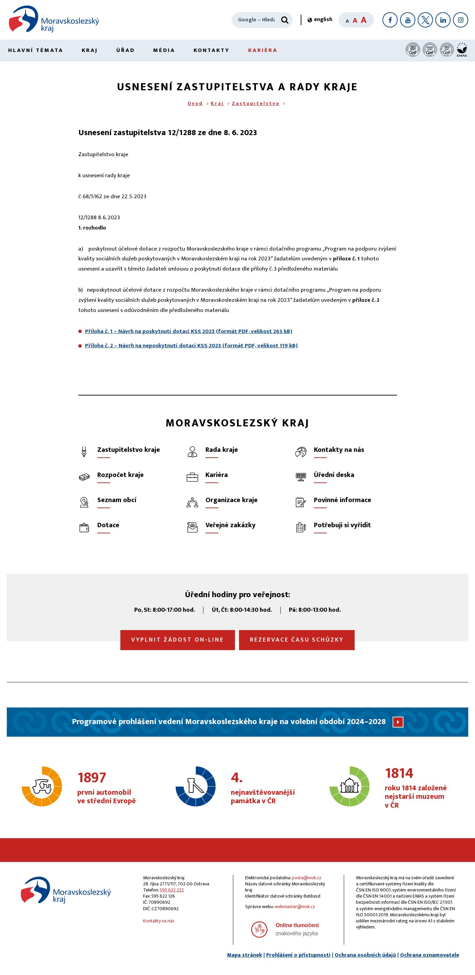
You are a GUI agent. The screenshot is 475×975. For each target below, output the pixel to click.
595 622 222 (172, 890)
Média (164, 50)
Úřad (125, 50)
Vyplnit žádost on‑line (177, 640)
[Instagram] (460, 19)
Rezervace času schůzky (297, 640)
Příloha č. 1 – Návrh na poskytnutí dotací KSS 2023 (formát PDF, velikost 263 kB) (188, 331)
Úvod (195, 103)
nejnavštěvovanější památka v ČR (266, 788)
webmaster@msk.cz (295, 906)
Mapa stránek (244, 955)
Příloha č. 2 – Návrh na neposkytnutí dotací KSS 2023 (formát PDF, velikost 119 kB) (191, 345)
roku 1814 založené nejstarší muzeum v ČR (420, 788)
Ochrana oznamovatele (429, 955)
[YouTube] (407, 19)
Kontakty (212, 50)
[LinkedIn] (443, 19)
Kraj (90, 50)
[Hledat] (285, 20)
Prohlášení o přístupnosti (298, 955)
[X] (425, 19)
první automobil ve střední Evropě (113, 788)
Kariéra (263, 50)
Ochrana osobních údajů (365, 955)
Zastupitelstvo (256, 103)
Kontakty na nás (158, 921)
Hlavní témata (35, 50)
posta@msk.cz (306, 878)
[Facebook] (390, 19)
